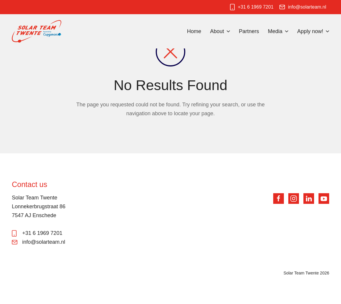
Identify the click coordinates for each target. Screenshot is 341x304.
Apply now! (310, 31)
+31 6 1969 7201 (256, 6)
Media (275, 31)
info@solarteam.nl (307, 6)
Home (194, 31)
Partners (249, 31)
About (217, 31)
